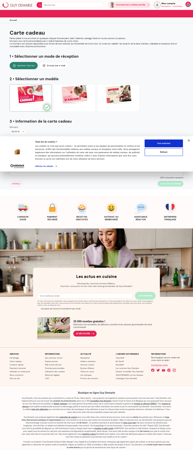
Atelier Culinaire (60, 403)
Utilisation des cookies (55, 371)
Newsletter (85, 358)
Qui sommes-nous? (54, 358)
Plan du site (15, 378)
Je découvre (85, 333)
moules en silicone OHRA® (145, 403)
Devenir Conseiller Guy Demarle (130, 371)
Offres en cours (87, 371)
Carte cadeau (16, 361)
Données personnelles (54, 368)
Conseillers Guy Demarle (100, 401)
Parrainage (14, 358)
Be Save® (120, 361)
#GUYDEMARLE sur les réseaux (129, 375)
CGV (47, 378)
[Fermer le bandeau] (189, 4)
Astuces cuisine (87, 364)
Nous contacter (16, 375)
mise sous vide (129, 422)
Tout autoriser (163, 7)
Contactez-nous (159, 364)
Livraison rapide (16, 364)
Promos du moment (89, 378)
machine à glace (89, 434)
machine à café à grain (103, 428)
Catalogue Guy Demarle (126, 378)
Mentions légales (52, 375)
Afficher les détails (44, 30)
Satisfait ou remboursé (20, 371)
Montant (14, 127)
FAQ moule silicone (53, 364)
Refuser (164, 16)
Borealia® (120, 364)
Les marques (86, 375)
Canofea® (120, 358)
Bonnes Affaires (87, 368)
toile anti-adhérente (39, 409)
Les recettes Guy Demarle (127, 368)
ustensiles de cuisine (68, 417)
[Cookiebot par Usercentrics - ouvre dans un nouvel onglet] (17, 30)
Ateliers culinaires (88, 361)
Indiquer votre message (21, 148)
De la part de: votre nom (22, 137)
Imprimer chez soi (23, 65)
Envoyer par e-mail (54, 65)
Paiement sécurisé (18, 368)
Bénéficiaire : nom (106, 137)
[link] (23, 211)
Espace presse (51, 361)
